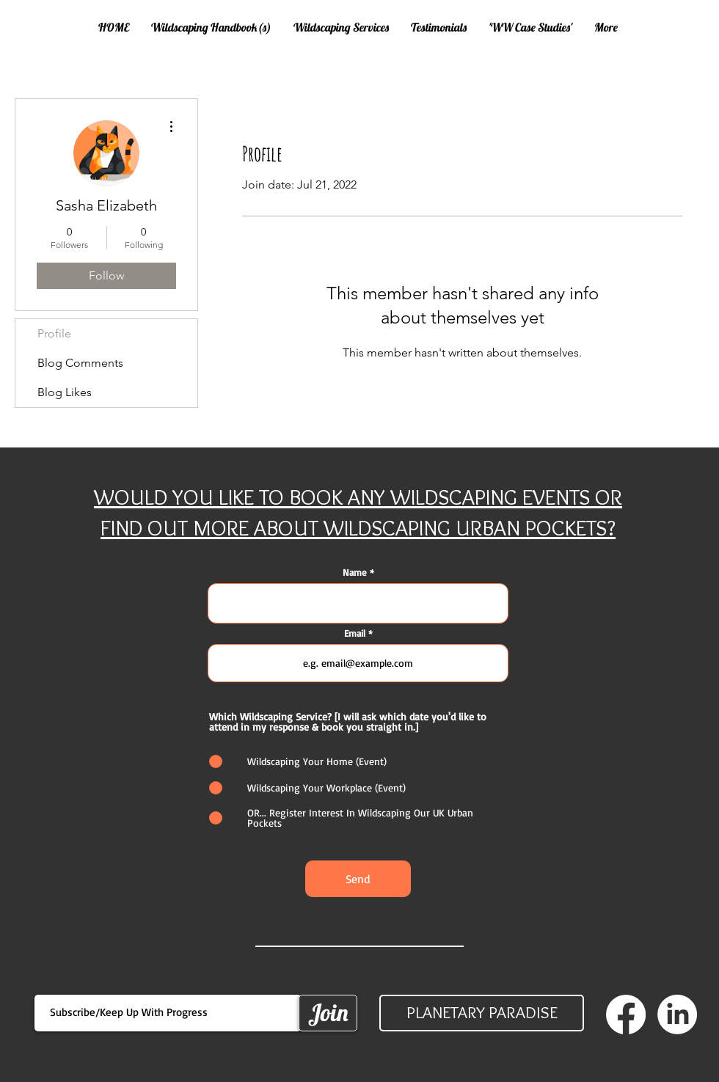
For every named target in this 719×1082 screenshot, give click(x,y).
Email (354, 633)
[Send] (358, 878)
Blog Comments (80, 363)
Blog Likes (64, 392)
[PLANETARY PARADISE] (481, 1013)
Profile (54, 333)
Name (355, 572)
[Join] (328, 1013)
